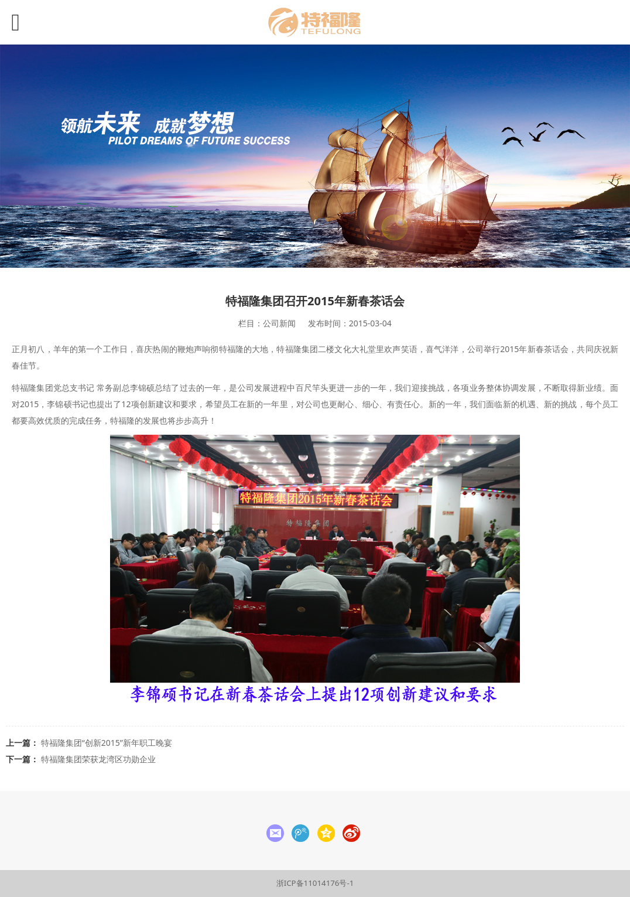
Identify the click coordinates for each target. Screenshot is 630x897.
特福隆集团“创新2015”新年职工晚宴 (106, 742)
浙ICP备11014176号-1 (315, 883)
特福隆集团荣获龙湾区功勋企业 (98, 759)
